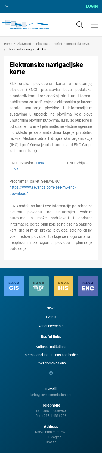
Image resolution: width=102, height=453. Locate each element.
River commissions (51, 363)
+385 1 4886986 (54, 416)
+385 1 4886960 (53, 411)
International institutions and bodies (51, 355)
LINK (40, 163)
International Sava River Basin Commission (24, 24)
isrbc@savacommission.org (51, 395)
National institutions (51, 347)
